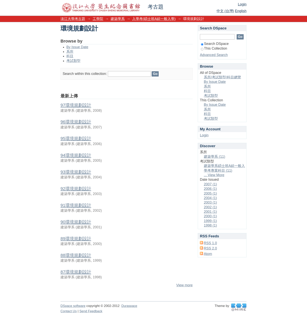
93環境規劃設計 (75, 172)
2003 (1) (210, 202)
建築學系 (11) (214, 157)
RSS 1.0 (210, 243)
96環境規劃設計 (75, 121)
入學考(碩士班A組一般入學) (154, 19)
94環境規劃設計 (75, 155)
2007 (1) (210, 184)
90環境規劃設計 (75, 222)
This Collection (214, 48)
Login (242, 4)
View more (184, 285)
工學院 (98, 19)
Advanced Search (214, 55)
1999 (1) (210, 221)
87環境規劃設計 (75, 272)
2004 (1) (210, 198)
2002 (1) (210, 207)
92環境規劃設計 (75, 188)
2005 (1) (210, 193)
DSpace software (72, 306)
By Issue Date (77, 47)
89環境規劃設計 (75, 238)
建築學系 (118, 19)
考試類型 (73, 61)
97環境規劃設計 (75, 105)
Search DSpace (215, 44)
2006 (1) (210, 189)
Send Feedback (90, 311)
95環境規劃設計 (75, 138)
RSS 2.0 (210, 248)
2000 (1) (210, 216)
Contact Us (68, 311)
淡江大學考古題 (72, 19)
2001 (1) (210, 212)
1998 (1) (210, 225)
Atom (208, 254)
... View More (214, 175)
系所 (69, 52)
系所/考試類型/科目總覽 (222, 77)
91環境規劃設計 (75, 205)
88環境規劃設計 (75, 255)
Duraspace (129, 306)
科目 (69, 56)
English (241, 11)
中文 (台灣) (225, 11)
